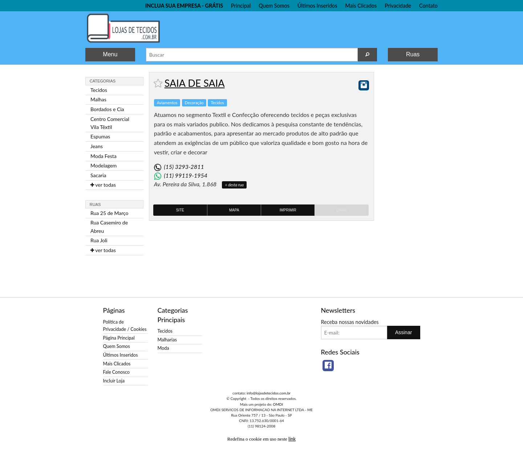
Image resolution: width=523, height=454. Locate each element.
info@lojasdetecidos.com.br (269, 393)
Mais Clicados (361, 6)
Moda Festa (103, 156)
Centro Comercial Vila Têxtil (109, 123)
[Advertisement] (409, 181)
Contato (428, 6)
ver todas (103, 185)
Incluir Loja (114, 381)
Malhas (98, 99)
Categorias (102, 81)
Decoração (194, 102)
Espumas (100, 136)
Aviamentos (167, 102)
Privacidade (398, 6)
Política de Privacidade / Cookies (125, 325)
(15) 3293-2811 (184, 166)
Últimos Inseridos (317, 6)
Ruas (412, 54)
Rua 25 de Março (109, 213)
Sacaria (98, 175)
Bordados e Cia (107, 109)
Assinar (403, 332)
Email (341, 210)
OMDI (278, 404)
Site (180, 210)
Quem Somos (274, 6)
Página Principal (119, 338)
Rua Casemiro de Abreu (109, 226)
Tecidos (98, 90)
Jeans (96, 146)
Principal (241, 6)
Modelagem (103, 165)
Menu (110, 54)
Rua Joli (99, 240)
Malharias (167, 339)
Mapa (234, 210)
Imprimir (288, 210)
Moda (163, 348)
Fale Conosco (116, 372)
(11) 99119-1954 (185, 175)
